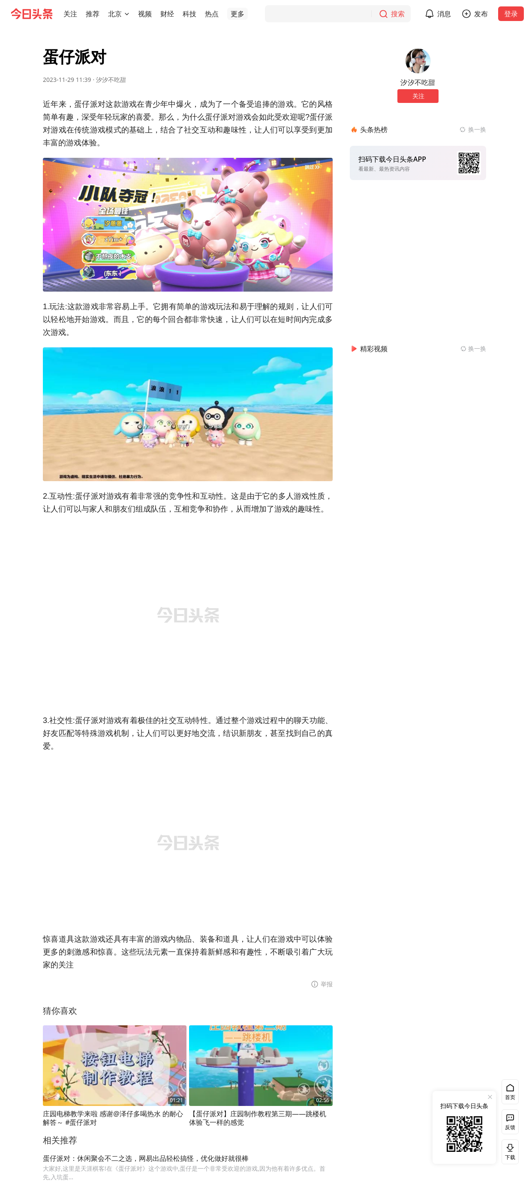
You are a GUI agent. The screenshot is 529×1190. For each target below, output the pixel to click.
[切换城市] (126, 13)
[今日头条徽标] (31, 14)
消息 (444, 13)
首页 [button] (510, 1097)
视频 (145, 13)
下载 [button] (508, 1151)
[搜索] (338, 13)
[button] (70, 14)
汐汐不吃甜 (111, 79)
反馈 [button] (510, 1127)
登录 (511, 13)
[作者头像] (418, 61)
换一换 (477, 129)
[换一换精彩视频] (473, 348)
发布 (481, 13)
